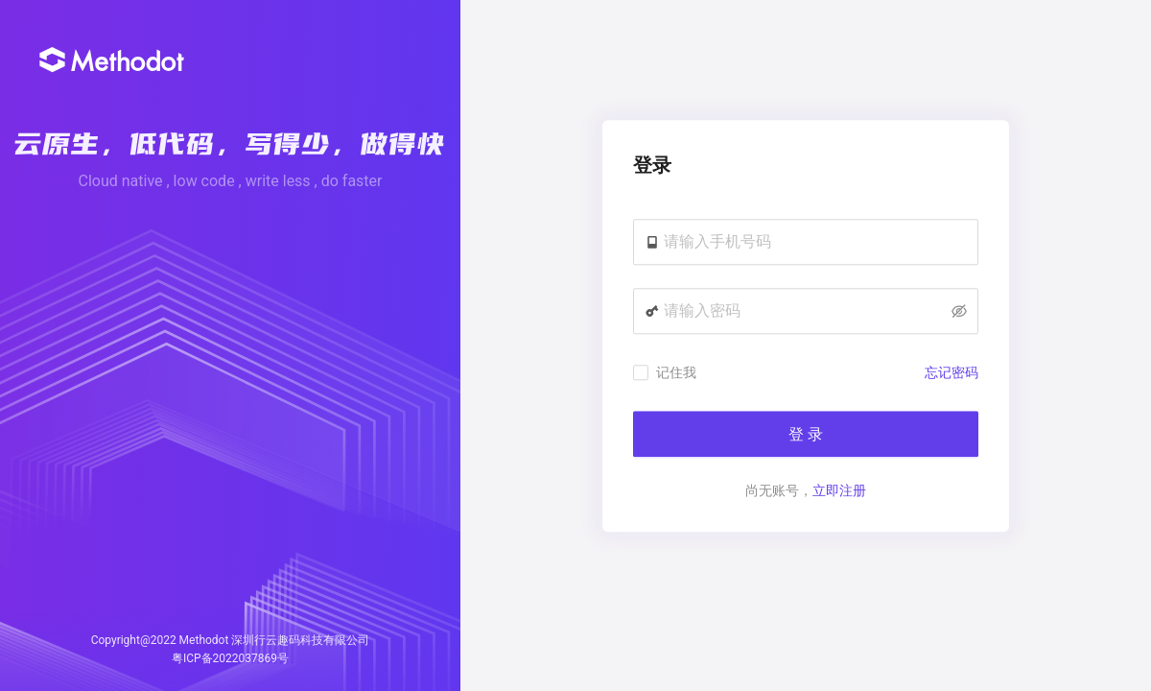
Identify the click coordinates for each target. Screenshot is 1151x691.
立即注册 (839, 491)
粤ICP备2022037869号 (230, 658)
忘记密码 (951, 373)
